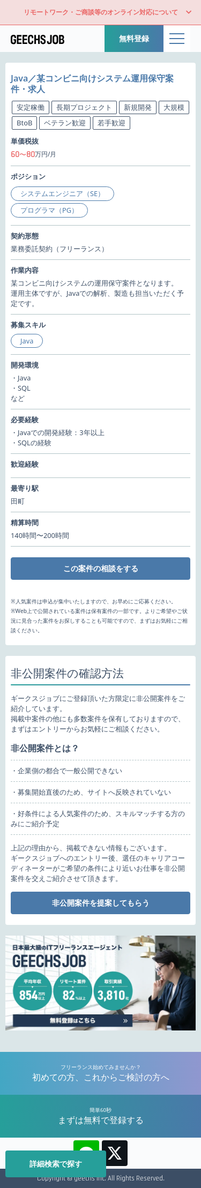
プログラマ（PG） (49, 210)
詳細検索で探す (55, 1164)
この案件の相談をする (100, 568)
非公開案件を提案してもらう (101, 903)
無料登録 (134, 38)
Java (26, 341)
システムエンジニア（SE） (62, 193)
